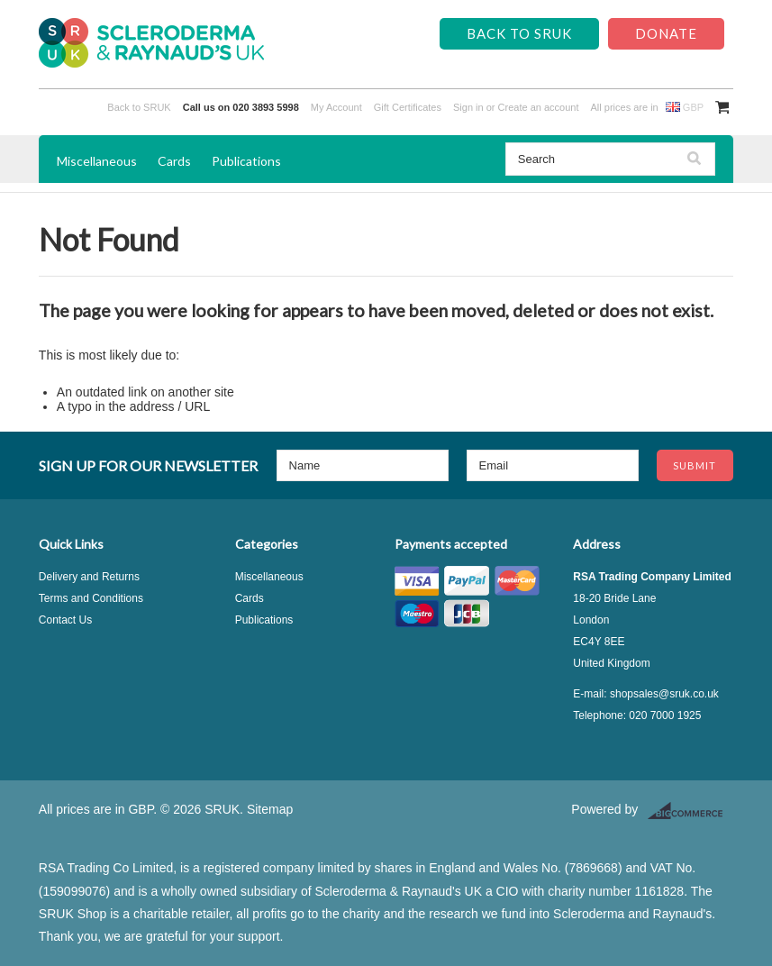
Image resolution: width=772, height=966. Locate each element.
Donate (666, 33)
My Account (336, 107)
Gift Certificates (407, 107)
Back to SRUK (519, 33)
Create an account (538, 107)
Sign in (468, 107)
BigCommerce (690, 811)
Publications (246, 161)
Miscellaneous (97, 161)
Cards (174, 161)
